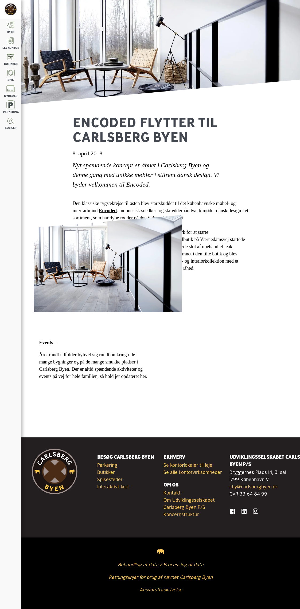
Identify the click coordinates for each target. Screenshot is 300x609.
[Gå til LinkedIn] (244, 511)
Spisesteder (110, 479)
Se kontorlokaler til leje (187, 465)
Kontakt (172, 493)
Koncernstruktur (181, 514)
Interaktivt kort (113, 486)
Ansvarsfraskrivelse (160, 589)
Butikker (106, 472)
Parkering (107, 465)
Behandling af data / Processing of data (161, 564)
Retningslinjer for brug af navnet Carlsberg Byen (161, 577)
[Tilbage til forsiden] (11, 9)
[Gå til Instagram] (255, 511)
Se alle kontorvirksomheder (192, 472)
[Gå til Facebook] (232, 511)
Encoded (108, 210)
